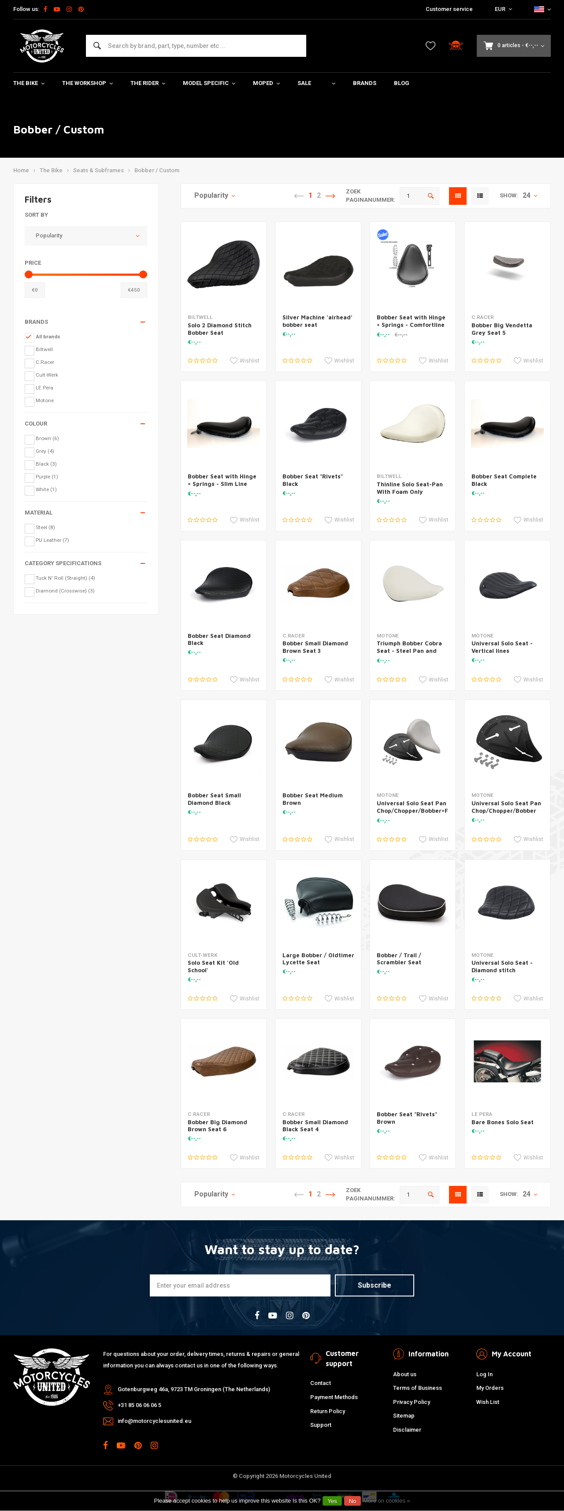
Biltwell (44, 349)
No (352, 1501)
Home (21, 170)
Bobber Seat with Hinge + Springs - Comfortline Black (411, 325)
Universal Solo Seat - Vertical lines (502, 647)
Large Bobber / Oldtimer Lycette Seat (318, 959)
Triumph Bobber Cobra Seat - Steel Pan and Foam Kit (409, 651)
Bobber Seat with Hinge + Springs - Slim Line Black (222, 484)
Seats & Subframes (98, 170)
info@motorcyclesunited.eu (154, 1421)
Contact (320, 1383)
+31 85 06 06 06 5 (139, 1405)
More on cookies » (386, 1500)
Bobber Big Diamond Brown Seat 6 (217, 1125)
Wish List (487, 1402)
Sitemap (404, 1415)
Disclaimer (407, 1429)
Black (46, 464)
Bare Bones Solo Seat (502, 1122)
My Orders (490, 1388)
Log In (484, 1374)
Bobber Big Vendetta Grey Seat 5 (501, 329)
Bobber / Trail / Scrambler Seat (399, 959)
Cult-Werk (47, 375)
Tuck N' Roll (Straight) (65, 578)
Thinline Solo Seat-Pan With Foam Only (410, 488)
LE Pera (44, 388)
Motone (45, 400)
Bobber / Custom (156, 170)
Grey (45, 451)
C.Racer (45, 362)
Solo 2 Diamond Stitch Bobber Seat (220, 329)
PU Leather (52, 540)
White (46, 489)
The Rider (147, 83)
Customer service (449, 9)
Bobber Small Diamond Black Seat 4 (315, 1125)
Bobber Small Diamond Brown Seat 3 (315, 647)
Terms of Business (417, 1388)
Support (320, 1425)
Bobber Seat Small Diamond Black (214, 799)
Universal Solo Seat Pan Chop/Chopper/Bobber (506, 807)
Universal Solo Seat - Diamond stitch (502, 966)
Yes (332, 1501)
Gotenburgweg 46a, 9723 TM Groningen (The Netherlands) (194, 1389)
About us (404, 1374)
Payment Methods (334, 1397)
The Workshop (87, 83)
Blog (401, 83)
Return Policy (327, 1411)
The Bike (29, 83)
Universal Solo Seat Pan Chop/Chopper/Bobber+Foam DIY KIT (418, 811)
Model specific (209, 83)
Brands (364, 83)
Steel (45, 527)
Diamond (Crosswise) (65, 591)
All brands (48, 336)
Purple (47, 477)
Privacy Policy (411, 1402)
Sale (304, 83)
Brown (47, 438)
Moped (266, 83)
